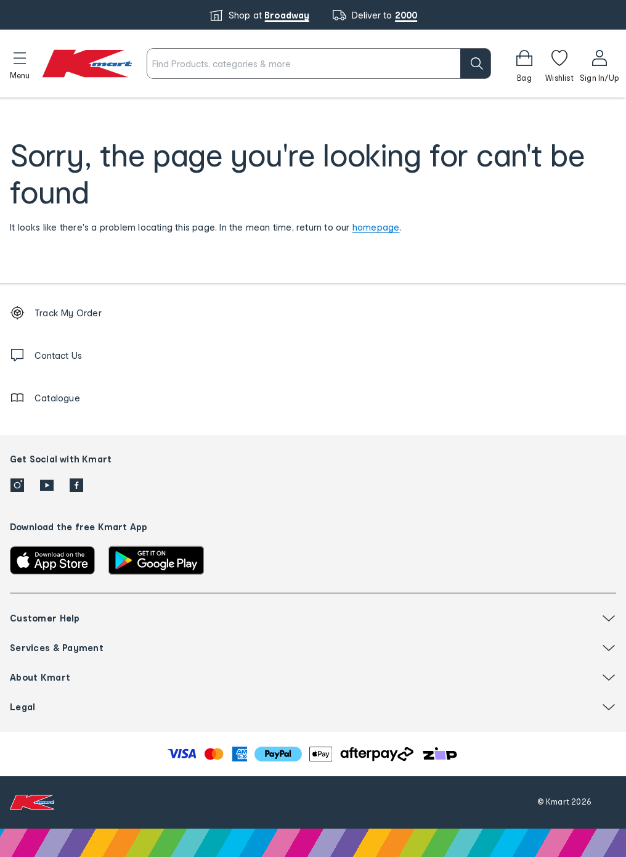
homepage (376, 227)
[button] (19, 63)
